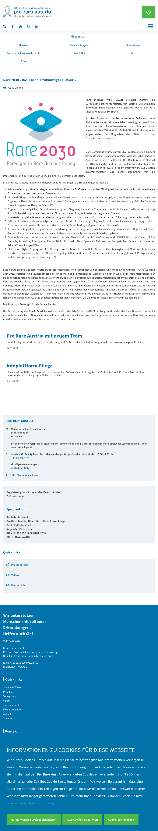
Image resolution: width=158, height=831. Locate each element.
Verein (6, 700)
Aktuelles (24, 45)
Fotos (24, 61)
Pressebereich (134, 45)
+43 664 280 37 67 (20, 458)
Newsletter (79, 53)
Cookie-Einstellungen (121, 819)
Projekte (8, 692)
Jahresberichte (11, 705)
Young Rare (9, 696)
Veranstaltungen (79, 45)
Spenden (8, 718)
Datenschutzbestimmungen (37, 803)
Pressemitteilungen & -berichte (23, 53)
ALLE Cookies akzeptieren (82, 819)
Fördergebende (12, 709)
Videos (134, 53)
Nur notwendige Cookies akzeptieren (33, 819)
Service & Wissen (12, 687)
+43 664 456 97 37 (20, 468)
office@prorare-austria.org (25, 475)
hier (74, 319)
